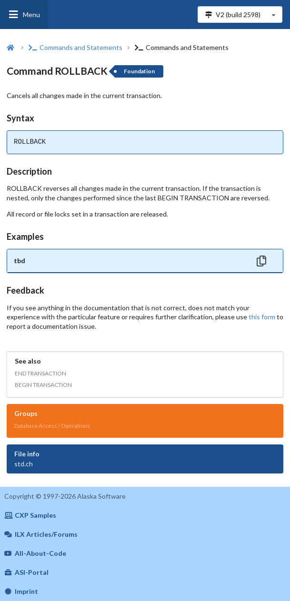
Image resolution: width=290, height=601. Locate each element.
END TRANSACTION (40, 373)
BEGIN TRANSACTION (43, 384)
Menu (24, 15)
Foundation (139, 71)
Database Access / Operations (52, 425)
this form (262, 317)
